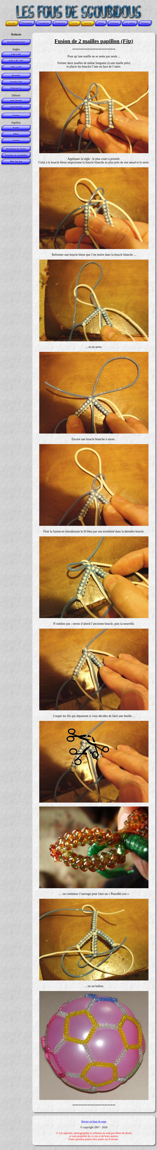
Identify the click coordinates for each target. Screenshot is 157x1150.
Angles (15, 128)
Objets (101, 23)
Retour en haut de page (93, 1121)
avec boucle (16, 100)
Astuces (145, 23)
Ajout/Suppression (16, 42)
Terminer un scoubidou (16, 155)
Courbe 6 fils (16, 82)
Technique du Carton (16, 149)
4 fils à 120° (16, 67)
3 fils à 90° (16, 54)
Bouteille (16, 75)
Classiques (26, 23)
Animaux (114, 23)
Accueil (11, 23)
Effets (16, 134)
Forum (74, 23)
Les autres (130, 23)
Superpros (60, 23)
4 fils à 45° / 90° (16, 61)
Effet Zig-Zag (16, 161)
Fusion (16, 115)
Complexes (43, 23)
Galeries (88, 23)
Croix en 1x (16, 88)
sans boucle (16, 107)
